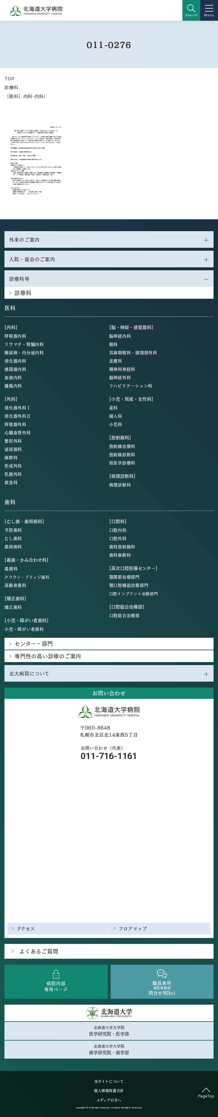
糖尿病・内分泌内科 (24, 352)
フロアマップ (133, 928)
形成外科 (13, 465)
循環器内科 (15, 369)
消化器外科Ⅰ (17, 407)
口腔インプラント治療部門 (133, 593)
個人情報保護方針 (109, 1090)
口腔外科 (118, 538)
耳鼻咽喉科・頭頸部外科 (133, 352)
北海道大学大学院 (109, 1031)
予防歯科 (13, 530)
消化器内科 (15, 360)
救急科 (10, 482)
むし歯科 (13, 538)
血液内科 (13, 377)
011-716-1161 (109, 756)
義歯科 (10, 568)
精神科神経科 (122, 369)
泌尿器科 (13, 449)
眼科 (113, 344)
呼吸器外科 (15, 424)
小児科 (115, 424)
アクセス (26, 928)
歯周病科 (13, 546)
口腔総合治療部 (124, 615)
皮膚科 (115, 360)
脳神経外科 (120, 377)
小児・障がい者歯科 (24, 629)
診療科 (11, 87)
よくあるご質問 (38, 951)
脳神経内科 (120, 336)
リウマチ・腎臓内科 (24, 344)
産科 (113, 407)
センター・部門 (34, 644)
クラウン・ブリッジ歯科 (26, 577)
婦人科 (115, 416)
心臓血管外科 (17, 432)
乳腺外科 (13, 474)
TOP (9, 78)
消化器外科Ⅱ (17, 416)
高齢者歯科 (15, 585)
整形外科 (13, 440)
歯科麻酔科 (120, 555)
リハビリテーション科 (131, 385)
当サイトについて (109, 1081)
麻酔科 (10, 457)
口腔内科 (118, 530)
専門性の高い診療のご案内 (48, 656)
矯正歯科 (13, 607)
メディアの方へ (109, 1100)
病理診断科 (120, 484)
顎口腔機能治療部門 (129, 585)
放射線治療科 (122, 446)
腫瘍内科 (13, 385)
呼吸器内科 (15, 336)
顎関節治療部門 (124, 576)
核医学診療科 (122, 462)
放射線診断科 (122, 454)
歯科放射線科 (122, 546)
